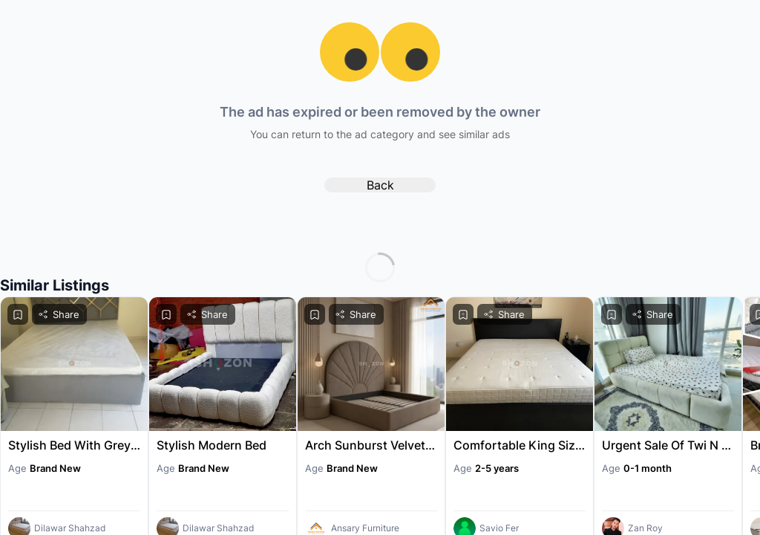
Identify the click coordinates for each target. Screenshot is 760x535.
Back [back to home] (380, 185)
